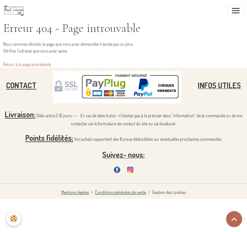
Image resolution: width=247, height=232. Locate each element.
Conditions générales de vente (120, 192)
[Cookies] (13, 218)
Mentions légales (75, 192)
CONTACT (21, 85)
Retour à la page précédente (27, 64)
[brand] (15, 10)
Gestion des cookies (169, 192)
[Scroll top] (234, 219)
